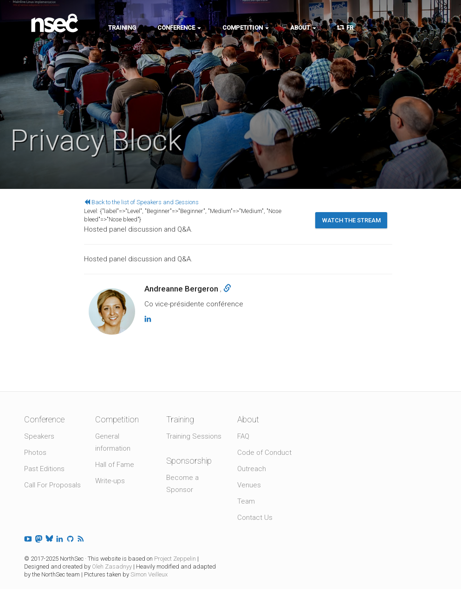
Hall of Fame (114, 464)
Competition (245, 27)
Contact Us (255, 517)
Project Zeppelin (175, 558)
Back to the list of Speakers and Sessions (141, 202)
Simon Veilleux (149, 574)
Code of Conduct (264, 452)
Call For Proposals (52, 485)
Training (122, 27)
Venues (249, 485)
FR (345, 27)
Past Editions (44, 469)
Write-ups (110, 481)
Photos (35, 452)
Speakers (39, 436)
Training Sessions (193, 436)
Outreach (251, 469)
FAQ (243, 436)
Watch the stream (351, 220)
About (303, 27)
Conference (179, 27)
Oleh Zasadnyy (112, 566)
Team (246, 501)
